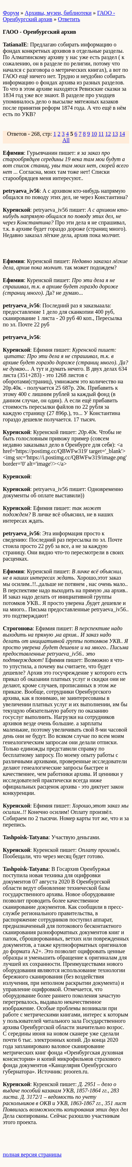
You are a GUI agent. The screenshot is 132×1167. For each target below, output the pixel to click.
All (65, 140)
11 (101, 134)
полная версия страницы (32, 1155)
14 (122, 134)
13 (115, 134)
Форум (11, 13)
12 (108, 134)
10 (94, 134)
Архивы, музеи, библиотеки (58, 13)
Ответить (69, 19)
